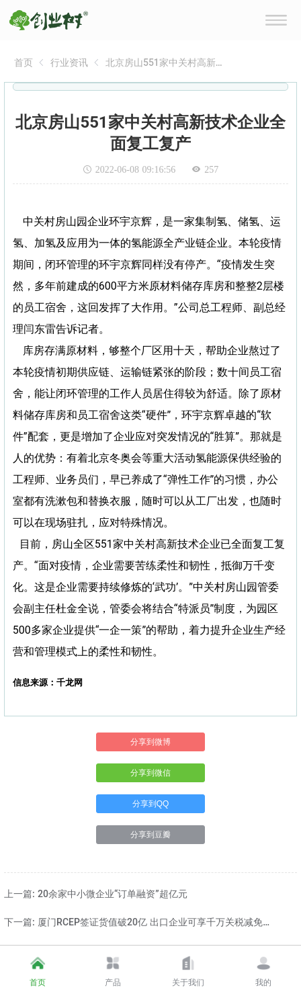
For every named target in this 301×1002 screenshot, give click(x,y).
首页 (23, 62)
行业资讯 (69, 62)
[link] (23, 62)
